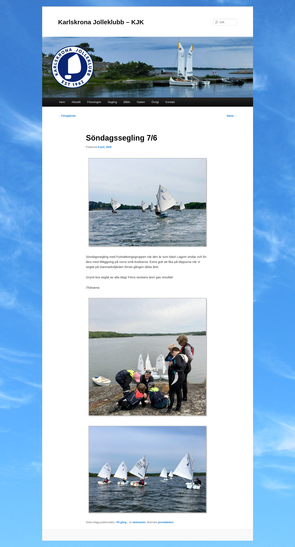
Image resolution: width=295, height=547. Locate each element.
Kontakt (170, 102)
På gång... (122, 522)
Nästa (232, 115)
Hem (62, 102)
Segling (112, 102)
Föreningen (94, 102)
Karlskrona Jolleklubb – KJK (101, 22)
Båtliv (127, 102)
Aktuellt (76, 102)
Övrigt (155, 102)
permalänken (165, 522)
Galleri (141, 102)
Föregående (67, 115)
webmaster (139, 522)
